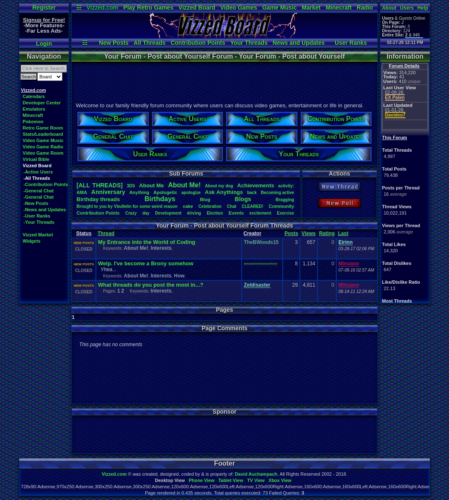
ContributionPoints (98, 212)
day (146, 213)
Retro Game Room (43, 127)
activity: (286, 186)
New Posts (114, 42)
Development (168, 213)
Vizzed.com (102, 7)
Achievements (255, 185)
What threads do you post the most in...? (150, 285)
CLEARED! (252, 206)
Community (281, 206)
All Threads (149, 42)
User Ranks (351, 42)
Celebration (210, 206)
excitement (260, 213)
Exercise (285, 213)
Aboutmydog (219, 186)
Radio (365, 7)
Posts (291, 233)
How (179, 276)
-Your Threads (38, 222)
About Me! (136, 248)
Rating (327, 233)
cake (188, 206)
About (389, 8)
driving (194, 213)
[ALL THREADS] (100, 185)
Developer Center (42, 102)
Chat (231, 206)
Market (311, 7)
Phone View (201, 480)
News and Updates (299, 42)
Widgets (32, 241)
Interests (161, 248)
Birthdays (160, 198)
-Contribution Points (45, 184)
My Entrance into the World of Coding (146, 242)
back (252, 192)
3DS (131, 186)
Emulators (34, 108)
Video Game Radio (43, 146)
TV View (256, 480)
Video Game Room (43, 152)
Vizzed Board (196, 7)
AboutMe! (184, 185)
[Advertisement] (224, 81)
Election (214, 213)
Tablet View (230, 480)
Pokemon (33, 121)
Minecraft (338, 7)
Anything (139, 192)
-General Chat (38, 190)
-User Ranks (36, 215)
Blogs (243, 199)
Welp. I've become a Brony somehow (146, 263)
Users (407, 8)
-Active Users (38, 171)
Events (236, 212)
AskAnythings (224, 192)
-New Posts (35, 203)
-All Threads (36, 178)
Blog (205, 199)
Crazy (131, 213)
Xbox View (280, 480)
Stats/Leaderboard (43, 134)
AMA (82, 192)
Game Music (279, 7)
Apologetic (165, 192)
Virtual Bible (36, 159)
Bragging (285, 199)
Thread (106, 233)
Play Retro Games (148, 7)
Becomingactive (277, 192)
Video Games (238, 7)
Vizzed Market (38, 234)
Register (44, 7)
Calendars (34, 96)
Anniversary (108, 192)
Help (422, 8)
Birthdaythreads (98, 199)
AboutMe (151, 185)
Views (309, 233)
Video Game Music (43, 140)
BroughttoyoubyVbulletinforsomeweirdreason (127, 206)
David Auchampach (256, 474)
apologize (191, 192)
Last (343, 233)
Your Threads (249, 42)
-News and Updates (44, 209)
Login (44, 43)
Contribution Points (197, 42)
